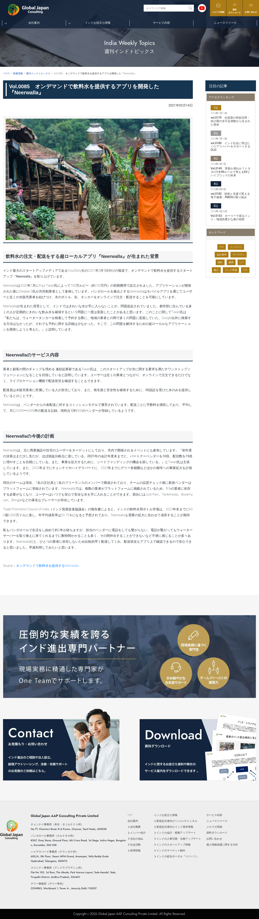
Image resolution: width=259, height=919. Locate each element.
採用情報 (135, 850)
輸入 (216, 270)
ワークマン (238, 254)
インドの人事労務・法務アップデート (178, 838)
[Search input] (166, 8)
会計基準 (221, 254)
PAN (221, 247)
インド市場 (231, 270)
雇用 (231, 262)
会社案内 (34, 22)
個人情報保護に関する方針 (222, 844)
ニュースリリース (225, 22)
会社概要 (135, 826)
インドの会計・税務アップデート (176, 832)
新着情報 (18, 73)
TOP (129, 815)
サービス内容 (161, 22)
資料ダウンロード (234, 8)
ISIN (245, 270)
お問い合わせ (251, 8)
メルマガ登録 (218, 8)
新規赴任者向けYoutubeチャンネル (176, 820)
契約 (220, 262)
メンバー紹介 (138, 832)
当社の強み (136, 838)
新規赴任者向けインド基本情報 (174, 826)
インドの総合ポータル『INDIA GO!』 (177, 856)
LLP (242, 262)
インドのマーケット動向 (170, 850)
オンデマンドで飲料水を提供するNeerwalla (47, 566)
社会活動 (135, 844)
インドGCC (236, 247)
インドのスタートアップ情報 (173, 844)
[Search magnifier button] (190, 8)
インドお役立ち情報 (97, 22)
